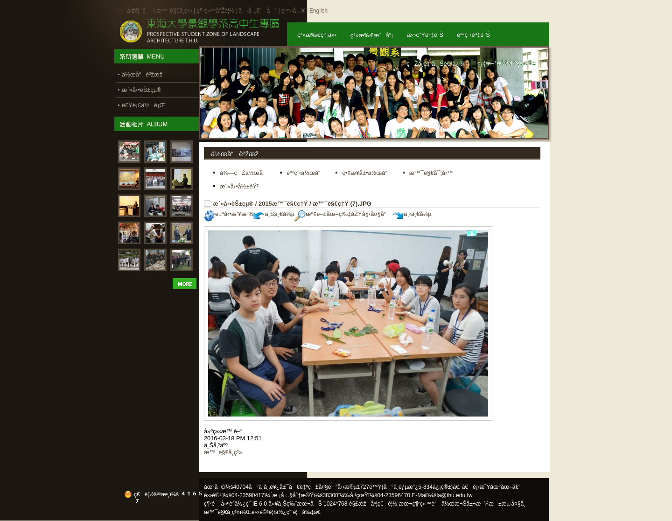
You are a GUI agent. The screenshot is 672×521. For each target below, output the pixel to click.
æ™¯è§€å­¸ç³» (175, 10)
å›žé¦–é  (139, 10)
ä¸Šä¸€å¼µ (273, 213)
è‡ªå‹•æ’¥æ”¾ (228, 213)
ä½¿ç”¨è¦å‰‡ (294, 512)
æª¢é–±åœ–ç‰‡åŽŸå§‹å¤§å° (342, 213)
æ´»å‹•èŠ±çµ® (233, 203)
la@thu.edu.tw (455, 495)
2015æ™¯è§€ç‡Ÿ (283, 203)
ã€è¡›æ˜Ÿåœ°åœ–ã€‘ (491, 487)
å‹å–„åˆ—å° (257, 10)
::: (120, 10)
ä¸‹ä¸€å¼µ (411, 213)
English (318, 10)
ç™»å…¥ (293, 10)
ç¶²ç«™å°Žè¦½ (215, 10)
